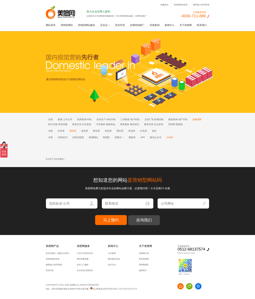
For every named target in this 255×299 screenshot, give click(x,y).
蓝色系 (84, 130)
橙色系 (96, 130)
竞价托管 (120, 25)
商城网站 (93, 137)
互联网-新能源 (175, 124)
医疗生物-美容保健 (57, 124)
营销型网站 (67, 25)
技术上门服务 (83, 265)
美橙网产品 (52, 246)
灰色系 (131, 130)
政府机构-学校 (84, 119)
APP (142, 137)
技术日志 (112, 265)
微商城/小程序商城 (201, 5)
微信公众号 (155, 137)
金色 (154, 130)
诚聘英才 (143, 270)
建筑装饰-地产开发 (177, 119)
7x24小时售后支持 (85, 253)
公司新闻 (112, 253)
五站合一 (105, 25)
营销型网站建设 (86, 25)
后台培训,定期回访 (85, 270)
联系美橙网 (144, 259)
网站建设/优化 (114, 259)
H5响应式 (63, 137)
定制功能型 (78, 137)
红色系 (61, 130)
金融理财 (197, 119)
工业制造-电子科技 (130, 119)
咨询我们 (144, 220)
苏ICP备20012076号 (128, 289)
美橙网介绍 (144, 253)
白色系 (143, 130)
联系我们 (202, 25)
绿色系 (108, 130)
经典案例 (155, 25)
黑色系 (120, 130)
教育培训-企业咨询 (153, 124)
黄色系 (72, 130)
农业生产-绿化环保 (106, 119)
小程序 (169, 137)
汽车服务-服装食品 (105, 124)
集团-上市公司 (65, 119)
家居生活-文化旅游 (81, 124)
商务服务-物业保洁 (129, 124)
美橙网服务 (83, 246)
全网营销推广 (137, 25)
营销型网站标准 (180, 5)
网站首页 (51, 25)
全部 (50, 119)
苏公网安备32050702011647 (104, 289)
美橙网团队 (144, 265)
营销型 (106, 137)
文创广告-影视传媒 (154, 119)
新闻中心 (169, 25)
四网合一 (119, 137)
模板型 (132, 137)
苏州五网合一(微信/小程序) (57, 253)
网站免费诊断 (83, 259)
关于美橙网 (185, 25)
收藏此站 (164, 5)
